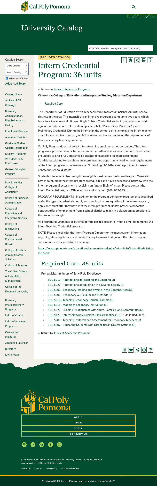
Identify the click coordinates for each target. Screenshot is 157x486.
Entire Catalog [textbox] (13, 66)
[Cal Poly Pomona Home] (45, 6)
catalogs (49, 481)
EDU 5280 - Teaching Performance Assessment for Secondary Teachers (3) (94, 319)
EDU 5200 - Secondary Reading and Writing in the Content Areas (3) (90, 289)
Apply (78, 417)
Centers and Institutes (12, 335)
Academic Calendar (16, 342)
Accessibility (51, 468)
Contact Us (79, 434)
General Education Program (15, 172)
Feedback (26, 468)
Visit (78, 428)
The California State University (47, 463)
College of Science (16, 265)
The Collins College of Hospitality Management (16, 276)
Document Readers (70, 468)
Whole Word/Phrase (18, 78)
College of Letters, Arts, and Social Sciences (15, 255)
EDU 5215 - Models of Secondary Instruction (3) (77, 304)
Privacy (38, 468)
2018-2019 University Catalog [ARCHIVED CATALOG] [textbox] (114, 48)
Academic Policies (16, 137)
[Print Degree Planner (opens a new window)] (124, 60)
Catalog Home (13, 94)
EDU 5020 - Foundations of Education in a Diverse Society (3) (86, 284)
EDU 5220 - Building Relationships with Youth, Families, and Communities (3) (95, 309)
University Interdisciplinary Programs (14, 305)
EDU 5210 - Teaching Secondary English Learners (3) (80, 299)
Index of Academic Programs (16, 324)
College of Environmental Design (13, 239)
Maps (78, 423)
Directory (10, 348)
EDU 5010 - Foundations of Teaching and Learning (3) (81, 279)
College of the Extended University (16, 289)
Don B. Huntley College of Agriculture (13, 187)
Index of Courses (15, 315)
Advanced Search (16, 83)
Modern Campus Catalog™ (102, 481)
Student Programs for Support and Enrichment (15, 158)
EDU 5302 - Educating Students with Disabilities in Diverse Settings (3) (91, 324)
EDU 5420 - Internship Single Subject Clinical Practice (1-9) (84, 314)
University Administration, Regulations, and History (14, 118)
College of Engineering (12, 226)
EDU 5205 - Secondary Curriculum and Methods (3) (80, 294)
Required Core (54, 103)
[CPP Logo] (46, 401)
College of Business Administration (16, 200)
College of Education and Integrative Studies (16, 213)
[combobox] (120, 48)
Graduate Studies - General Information (16, 146)
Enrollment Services (16, 131)
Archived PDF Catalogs (13, 103)
